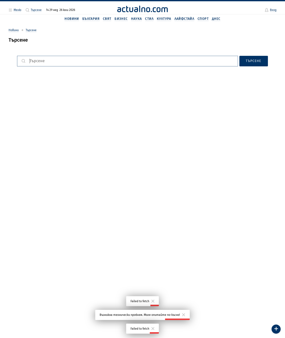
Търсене (253, 61)
